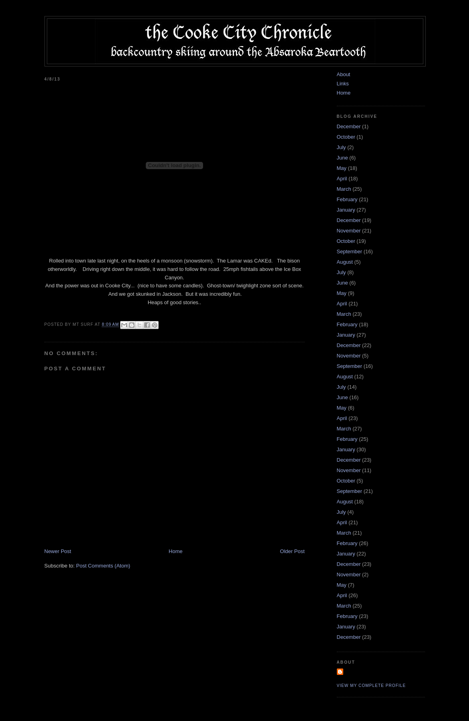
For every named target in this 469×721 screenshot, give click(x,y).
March (344, 189)
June (342, 158)
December (349, 126)
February (347, 199)
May (342, 168)
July (341, 147)
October (346, 137)
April (342, 179)
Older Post (292, 551)
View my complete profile (371, 685)
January (346, 210)
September (349, 251)
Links (343, 84)
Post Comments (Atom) (103, 566)
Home (176, 551)
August (345, 262)
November (349, 231)
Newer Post (57, 551)
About (343, 74)
